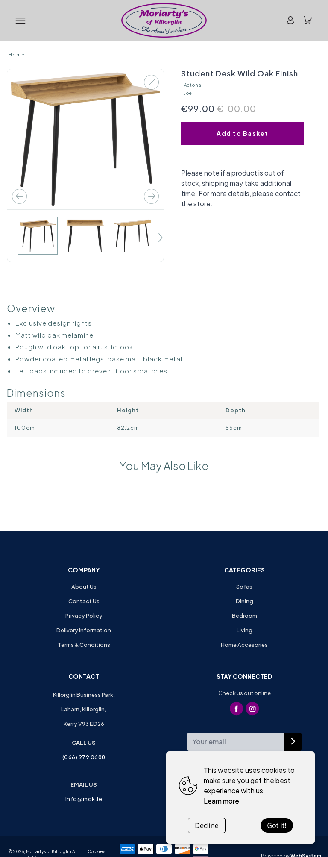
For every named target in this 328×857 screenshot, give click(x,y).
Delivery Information (83, 630)
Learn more (221, 800)
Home (17, 54)
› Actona (191, 85)
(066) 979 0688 (83, 757)
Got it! (276, 825)
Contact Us (84, 601)
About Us (84, 586)
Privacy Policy (83, 615)
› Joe (186, 93)
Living (244, 630)
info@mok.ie (83, 798)
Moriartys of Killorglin (48, 851)
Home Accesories (244, 644)
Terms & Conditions (84, 644)
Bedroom (244, 615)
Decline (207, 825)
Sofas (244, 586)
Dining (244, 601)
